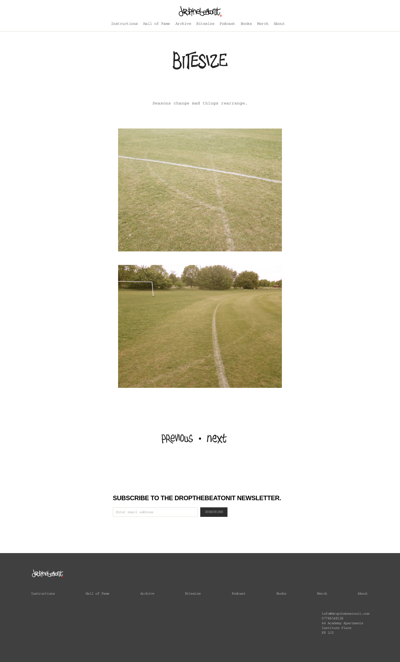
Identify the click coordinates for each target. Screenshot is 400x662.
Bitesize (205, 24)
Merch (262, 24)
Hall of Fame (156, 24)
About (279, 24)
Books (246, 24)
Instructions (124, 24)
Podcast (227, 24)
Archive (183, 24)
